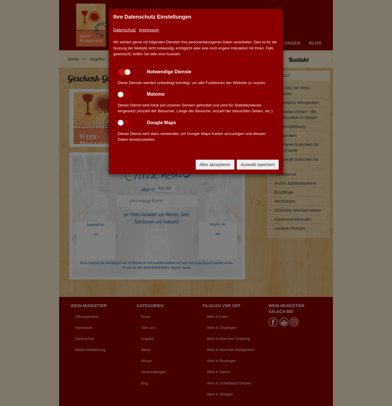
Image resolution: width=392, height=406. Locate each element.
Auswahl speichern (258, 164)
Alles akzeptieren (215, 164)
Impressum (149, 30)
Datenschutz (124, 30)
